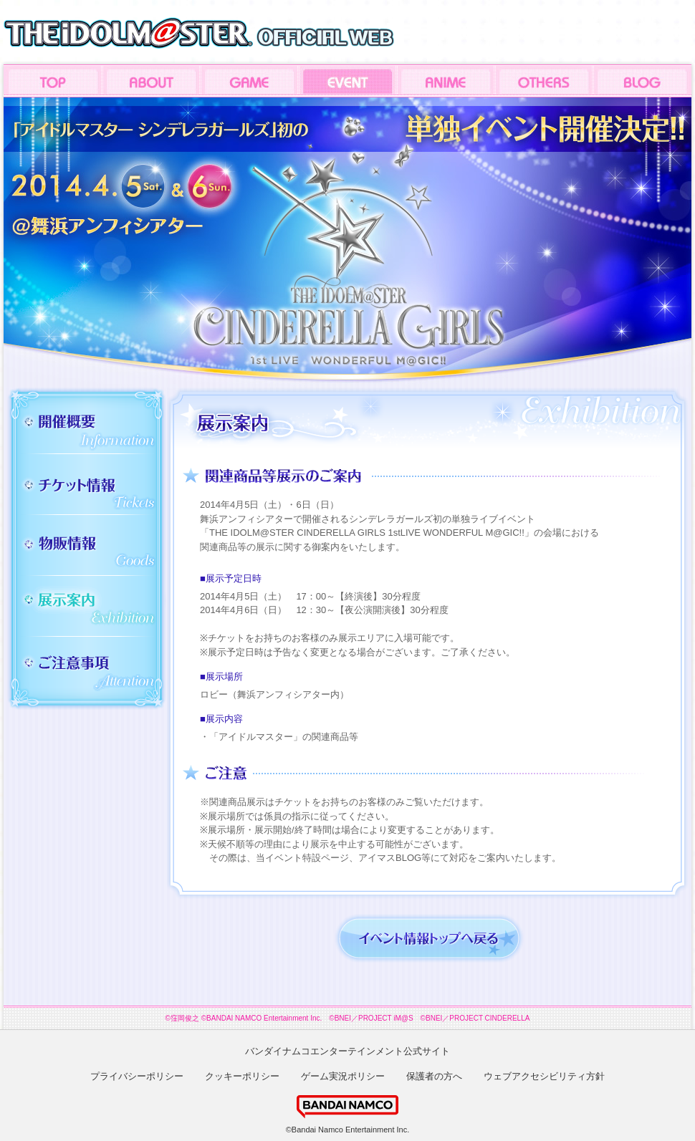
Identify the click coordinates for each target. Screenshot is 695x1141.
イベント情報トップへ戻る (429, 938)
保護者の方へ (434, 1076)
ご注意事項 (88, 669)
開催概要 (88, 428)
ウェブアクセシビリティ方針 (544, 1076)
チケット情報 (88, 490)
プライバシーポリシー (136, 1076)
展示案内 (88, 606)
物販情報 (88, 550)
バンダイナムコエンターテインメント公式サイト (347, 1051)
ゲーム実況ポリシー (343, 1076)
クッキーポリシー (242, 1076)
